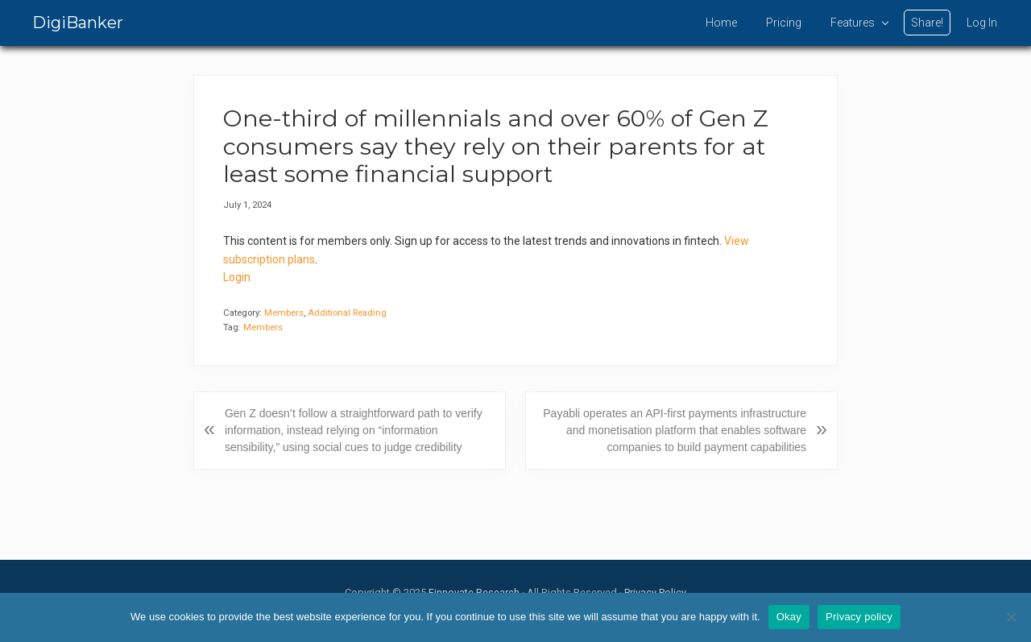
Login (237, 277)
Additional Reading (347, 313)
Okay (788, 617)
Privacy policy (859, 617)
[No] (1011, 617)
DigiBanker (77, 22)
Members (284, 313)
